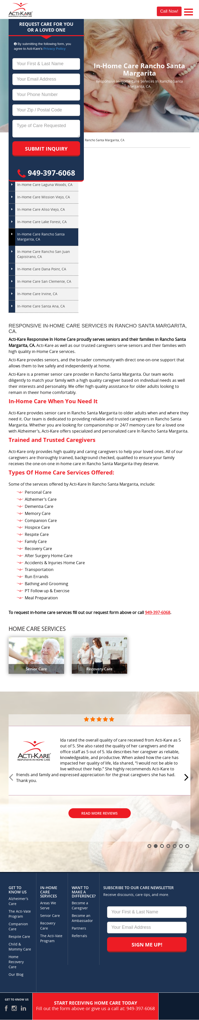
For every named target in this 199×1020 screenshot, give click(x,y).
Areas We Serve (48, 905)
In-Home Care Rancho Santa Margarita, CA (41, 237)
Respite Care (19, 937)
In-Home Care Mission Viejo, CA (43, 197)
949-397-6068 (46, 173)
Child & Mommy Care (20, 947)
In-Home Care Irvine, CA (37, 294)
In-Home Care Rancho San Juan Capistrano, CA (43, 254)
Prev (12, 777)
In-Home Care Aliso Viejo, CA (41, 209)
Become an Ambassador (82, 918)
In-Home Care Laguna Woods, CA (44, 185)
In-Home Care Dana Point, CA (41, 269)
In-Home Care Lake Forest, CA (42, 222)
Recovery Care (47, 926)
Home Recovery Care (16, 962)
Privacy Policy (54, 49)
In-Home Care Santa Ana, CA (41, 306)
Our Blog (16, 974)
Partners (79, 928)
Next (187, 777)
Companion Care (18, 926)
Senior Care (50, 916)
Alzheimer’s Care (18, 901)
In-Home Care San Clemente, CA (44, 281)
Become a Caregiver (80, 905)
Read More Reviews (99, 813)
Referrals (79, 936)
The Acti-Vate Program (20, 914)
